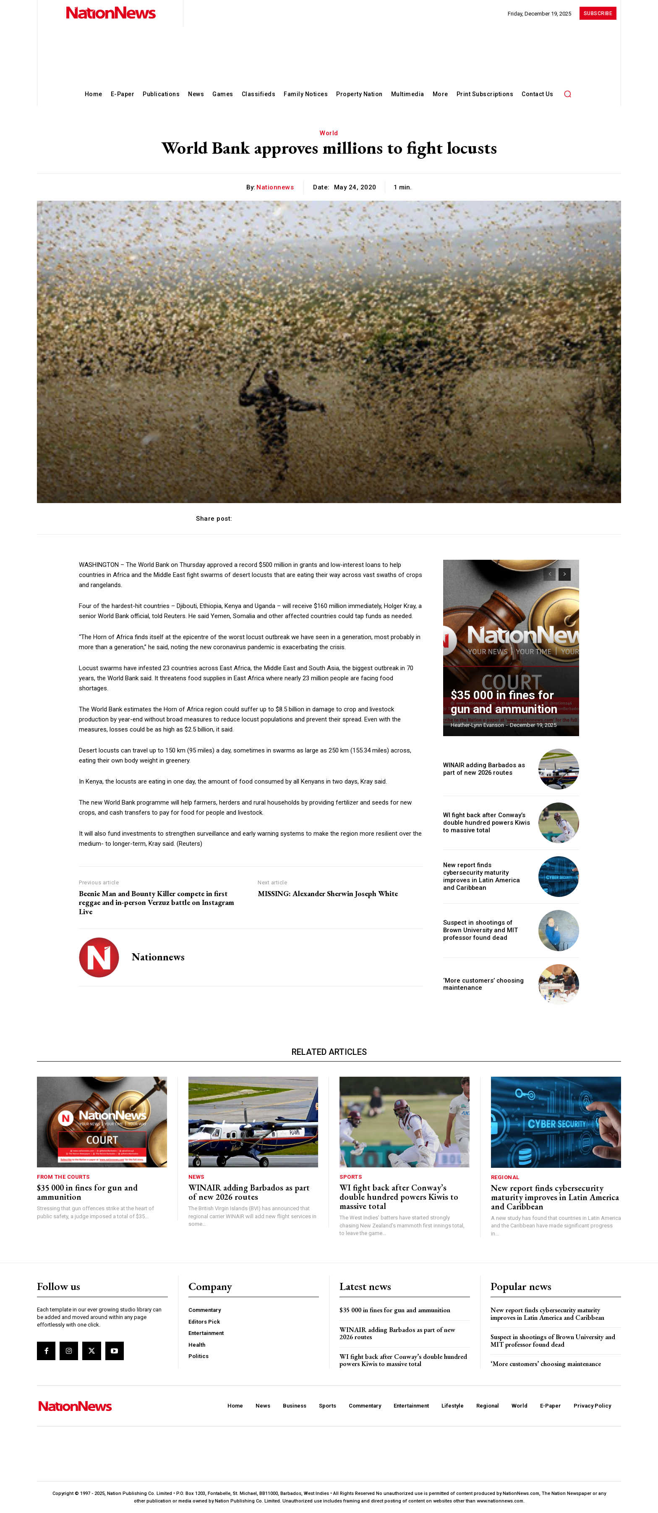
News (196, 1177)
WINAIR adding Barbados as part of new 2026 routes (482, 769)
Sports (350, 1177)
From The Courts (63, 1177)
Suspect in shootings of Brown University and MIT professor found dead (485, 930)
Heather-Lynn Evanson (477, 725)
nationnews (275, 187)
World (329, 133)
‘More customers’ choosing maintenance (546, 1363)
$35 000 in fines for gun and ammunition (87, 1192)
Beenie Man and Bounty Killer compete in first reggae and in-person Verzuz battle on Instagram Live (156, 902)
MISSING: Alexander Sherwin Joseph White (328, 893)
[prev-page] (549, 574)
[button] (567, 94)
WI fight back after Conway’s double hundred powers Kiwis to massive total (484, 822)
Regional (505, 1177)
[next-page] (565, 574)
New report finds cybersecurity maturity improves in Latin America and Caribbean (485, 876)
